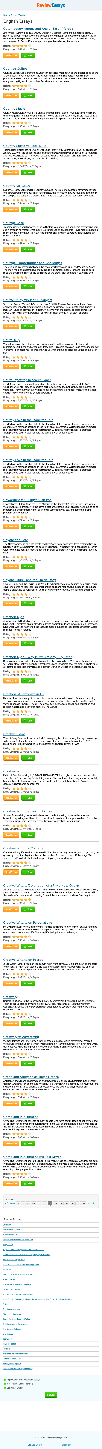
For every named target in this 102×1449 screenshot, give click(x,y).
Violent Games (9, 1279)
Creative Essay (14, 734)
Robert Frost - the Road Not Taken (16, 1319)
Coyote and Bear (15, 540)
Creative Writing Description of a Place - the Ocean (41, 885)
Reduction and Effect (11, 1229)
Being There (8, 1244)
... (22, 1203)
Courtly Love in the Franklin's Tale (28, 420)
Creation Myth (13, 617)
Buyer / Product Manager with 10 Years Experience (23, 1249)
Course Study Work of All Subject (27, 300)
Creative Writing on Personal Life (27, 922)
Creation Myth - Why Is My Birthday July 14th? (37, 657)
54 (61, 1203)
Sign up (51, 1394)
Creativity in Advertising (21, 1037)
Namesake (7, 1269)
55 (66, 1203)
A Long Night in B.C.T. (11, 1234)
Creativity (10, 997)
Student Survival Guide (12, 1358)
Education (7, 1225)
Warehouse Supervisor (12, 1314)
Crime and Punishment (20, 1117)
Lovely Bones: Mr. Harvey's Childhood (17, 1368)
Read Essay (11, 55)
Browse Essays (34, 1444)
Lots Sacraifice (8, 1334)
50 (39, 1203)
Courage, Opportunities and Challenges (32, 263)
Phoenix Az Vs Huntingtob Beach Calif (18, 1239)
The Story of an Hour (11, 1309)
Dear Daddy (7, 1339)
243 (83, 1203)
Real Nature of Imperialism (13, 1259)
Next (90, 1203)
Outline (6, 1304)
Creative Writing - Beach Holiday (27, 811)
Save (28, 55)
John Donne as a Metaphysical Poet (17, 1274)
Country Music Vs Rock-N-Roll (25, 146)
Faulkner (6, 1349)
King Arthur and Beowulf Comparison (18, 1294)
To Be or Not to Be (10, 1344)
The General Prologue (12, 1329)
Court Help (11, 340)
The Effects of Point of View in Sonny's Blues (21, 1264)
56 (72, 1203)
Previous (11, 1203)
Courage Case (13, 223)
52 (50, 1203)
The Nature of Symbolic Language (17, 1284)
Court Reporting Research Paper (27, 380)
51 (44, 1203)
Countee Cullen (15, 68)
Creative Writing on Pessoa (23, 960)
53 (55, 1203)
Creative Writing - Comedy (23, 848)
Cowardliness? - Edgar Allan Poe (27, 500)
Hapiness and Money (11, 1289)
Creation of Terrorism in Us (23, 694)
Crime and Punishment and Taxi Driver (32, 1157)
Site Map (66, 1444)
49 (33, 1203)
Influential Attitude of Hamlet (15, 1354)
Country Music (14, 108)
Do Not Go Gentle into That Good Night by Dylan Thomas (26, 1254)
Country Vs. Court (16, 186)
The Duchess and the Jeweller (15, 1324)
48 (28, 1203)
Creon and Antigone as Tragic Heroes (31, 1077)
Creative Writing (15, 771)
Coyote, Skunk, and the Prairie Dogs (29, 580)
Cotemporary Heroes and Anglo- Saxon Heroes (38, 29)
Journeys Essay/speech (12, 1363)
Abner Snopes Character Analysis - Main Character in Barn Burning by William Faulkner (37, 1299)
